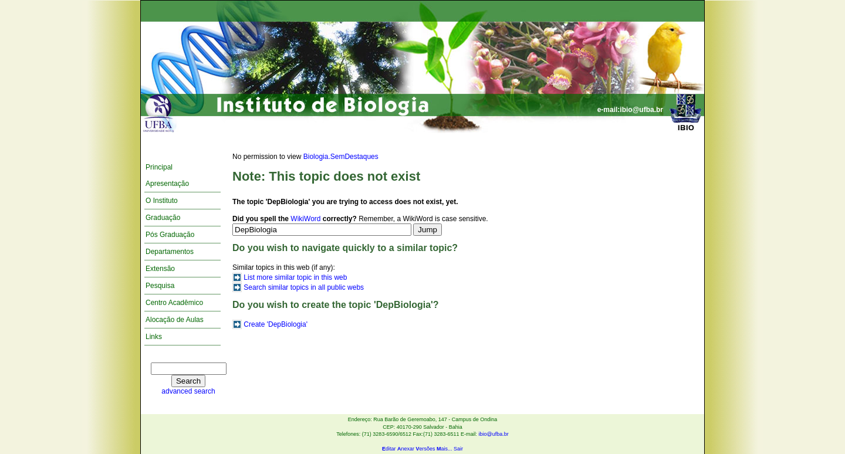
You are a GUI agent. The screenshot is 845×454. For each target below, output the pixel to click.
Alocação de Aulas (175, 320)
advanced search (188, 391)
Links (154, 337)
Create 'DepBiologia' (275, 324)
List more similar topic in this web (295, 277)
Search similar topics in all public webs (304, 287)
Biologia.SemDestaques (340, 157)
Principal (159, 167)
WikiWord (305, 219)
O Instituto (162, 200)
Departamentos (170, 252)
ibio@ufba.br (493, 434)
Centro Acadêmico (174, 303)
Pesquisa (160, 286)
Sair (458, 449)
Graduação (163, 218)
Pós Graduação (170, 235)
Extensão (160, 269)
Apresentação (167, 183)
